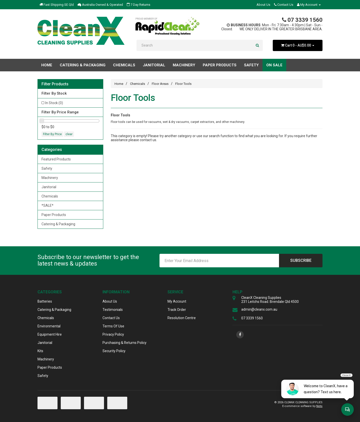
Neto (319, 406)
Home (46, 65)
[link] (240, 334)
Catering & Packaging (58, 224)
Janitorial (49, 187)
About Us (263, 5)
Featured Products (56, 159)
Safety (47, 168)
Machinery (50, 178)
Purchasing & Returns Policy (124, 343)
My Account (177, 301)
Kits (40, 351)
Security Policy (114, 351)
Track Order (177, 310)
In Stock (54, 103)
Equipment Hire (50, 334)
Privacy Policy (113, 334)
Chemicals (50, 196)
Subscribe (301, 260)
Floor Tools (183, 84)
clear (69, 134)
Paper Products (54, 215)
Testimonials (112, 310)
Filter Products (55, 84)
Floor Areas (160, 84)
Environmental (49, 326)
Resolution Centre (182, 318)
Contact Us (283, 5)
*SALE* (48, 205)
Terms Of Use (113, 326)
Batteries (45, 301)
